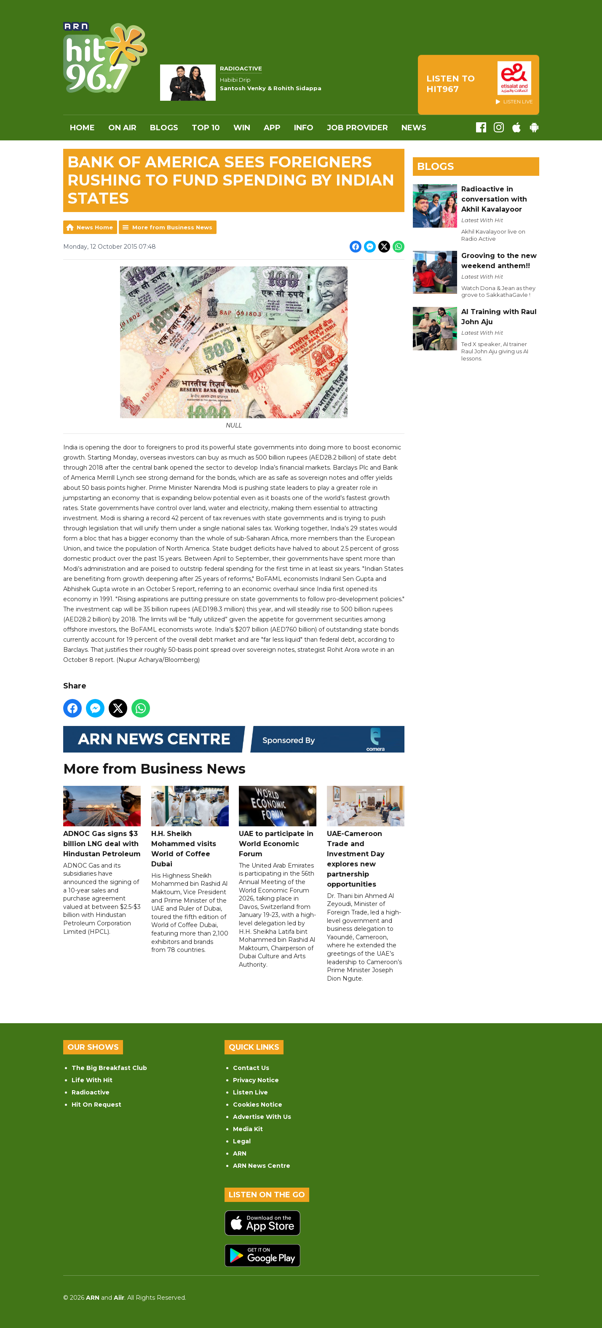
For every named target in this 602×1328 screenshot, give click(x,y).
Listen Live (250, 1092)
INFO (303, 127)
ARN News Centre (261, 1165)
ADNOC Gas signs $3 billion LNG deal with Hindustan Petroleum (102, 821)
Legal (242, 1141)
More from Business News (172, 227)
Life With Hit (92, 1080)
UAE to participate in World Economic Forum (277, 821)
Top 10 (206, 127)
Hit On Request (96, 1104)
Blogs (164, 127)
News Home (95, 227)
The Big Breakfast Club (109, 1068)
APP (272, 127)
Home (82, 127)
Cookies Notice (257, 1104)
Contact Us (251, 1068)
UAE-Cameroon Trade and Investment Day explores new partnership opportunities (365, 836)
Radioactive (91, 1092)
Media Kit (248, 1129)
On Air (122, 127)
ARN (239, 1153)
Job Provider (357, 127)
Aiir (119, 1297)
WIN (241, 127)
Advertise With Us (262, 1117)
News (413, 127)
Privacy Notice (256, 1080)
